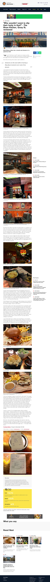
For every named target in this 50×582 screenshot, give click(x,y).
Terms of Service (32, 564)
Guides (29, 9)
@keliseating (16, 429)
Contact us (31, 558)
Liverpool (5, 561)
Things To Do (24, 9)
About (45, 9)
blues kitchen (14, 509)
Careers (30, 567)
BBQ (10, 510)
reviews (28, 509)
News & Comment (13, 9)
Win (38, 9)
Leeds (4, 560)
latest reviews (24, 509)
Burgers (13, 510)
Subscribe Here (32, 561)
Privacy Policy (32, 563)
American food (19, 509)
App (41, 9)
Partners (34, 9)
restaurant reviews (6, 510)
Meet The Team (32, 565)
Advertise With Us (32, 560)
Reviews (19, 9)
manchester (10, 509)
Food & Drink (5, 9)
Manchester (5, 558)
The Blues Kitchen (7, 427)
